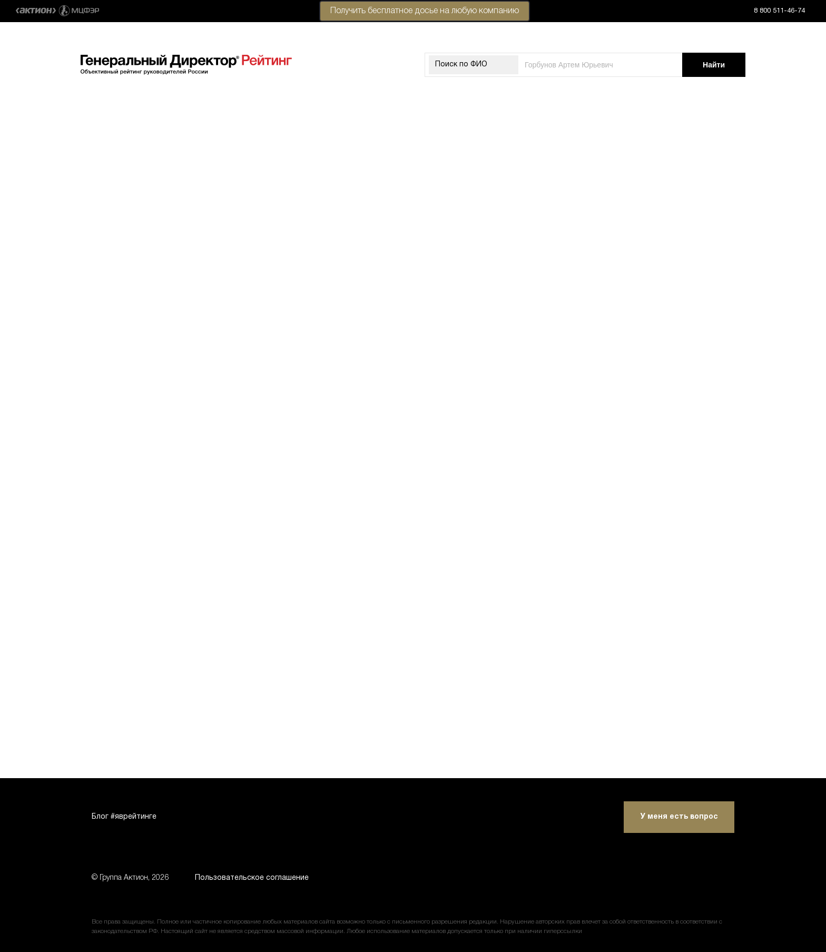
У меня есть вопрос (679, 816)
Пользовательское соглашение (252, 878)
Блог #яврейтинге (124, 816)
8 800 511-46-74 (779, 11)
